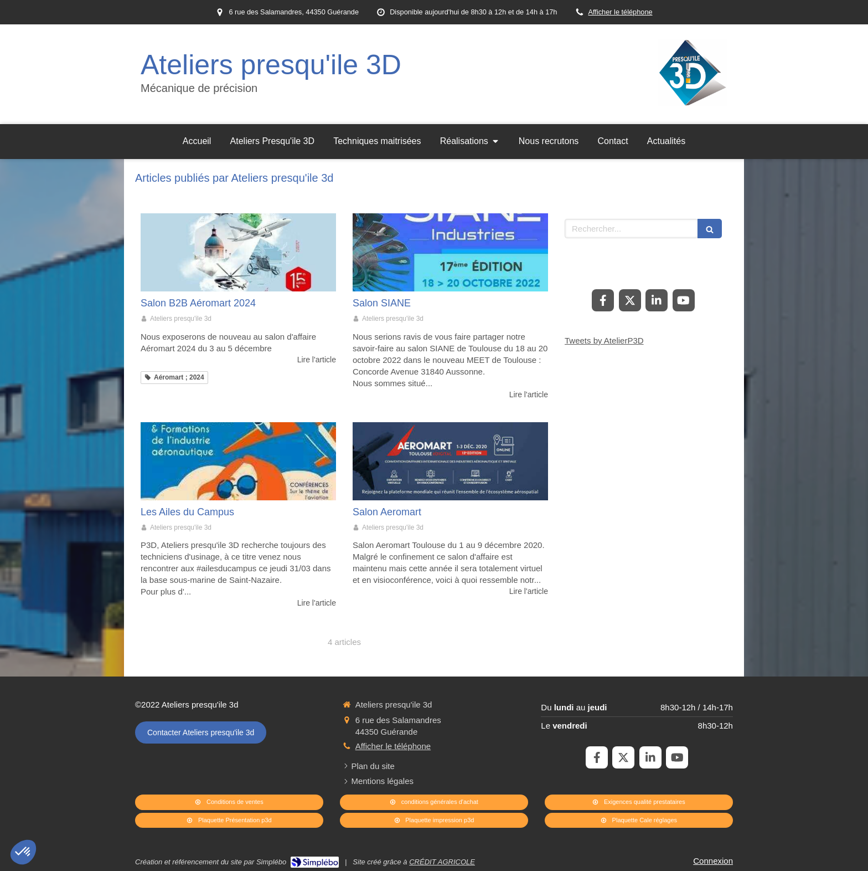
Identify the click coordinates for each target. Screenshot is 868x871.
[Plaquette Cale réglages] (639, 820)
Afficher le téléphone (620, 12)
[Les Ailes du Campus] (238, 461)
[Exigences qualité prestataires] (639, 802)
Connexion (713, 860)
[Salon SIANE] (450, 252)
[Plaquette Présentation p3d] (229, 820)
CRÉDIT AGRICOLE (442, 862)
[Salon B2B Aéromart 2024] (238, 252)
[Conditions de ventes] (229, 802)
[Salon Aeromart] (450, 461)
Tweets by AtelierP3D (604, 340)
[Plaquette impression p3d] (434, 820)
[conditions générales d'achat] (434, 802)
